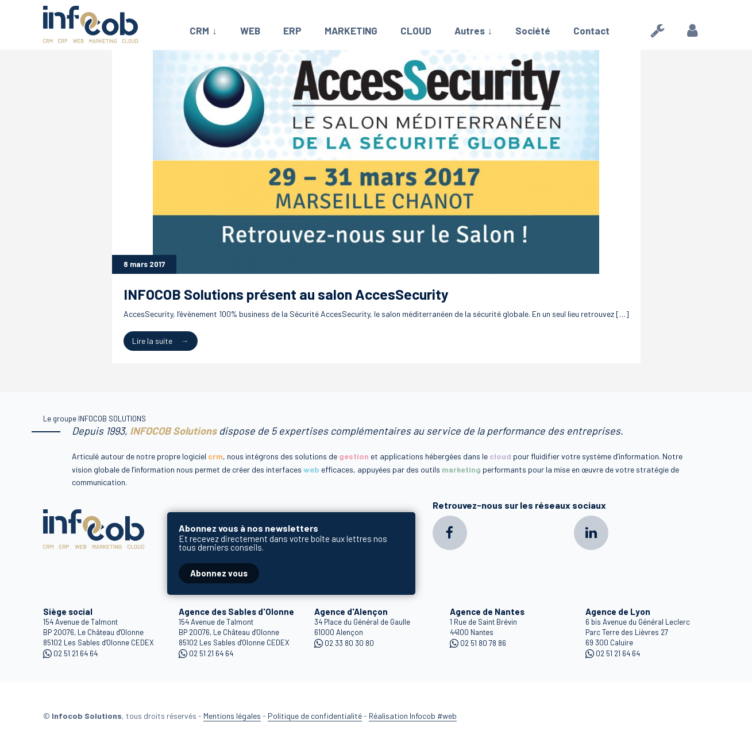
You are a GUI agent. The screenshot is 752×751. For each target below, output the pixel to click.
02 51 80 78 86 (483, 643)
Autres (469, 30)
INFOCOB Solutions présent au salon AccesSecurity (286, 294)
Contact (591, 30)
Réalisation (413, 716)
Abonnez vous (219, 573)
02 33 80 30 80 (349, 643)
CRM (199, 30)
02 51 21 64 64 (75, 653)
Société (532, 30)
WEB (250, 30)
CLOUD (415, 30)
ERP (292, 30)
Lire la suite (152, 341)
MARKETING (351, 30)
